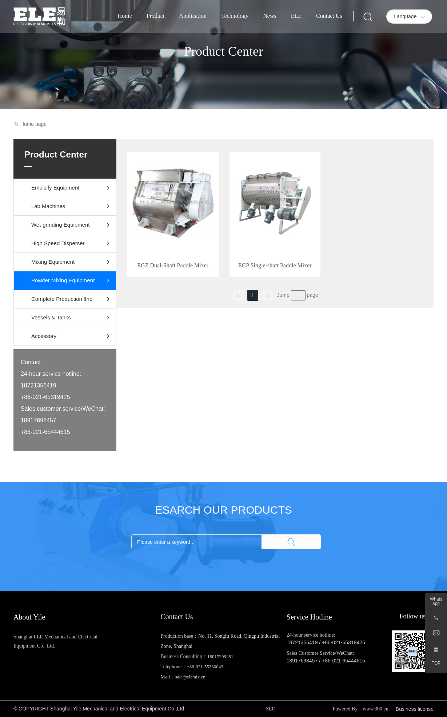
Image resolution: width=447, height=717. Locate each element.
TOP (436, 663)
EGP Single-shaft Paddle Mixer (275, 265)
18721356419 (302, 642)
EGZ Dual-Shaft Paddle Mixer (172, 265)
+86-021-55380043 (205, 666)
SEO (270, 709)
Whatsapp (436, 601)
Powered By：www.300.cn (360, 709)
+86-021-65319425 (343, 642)
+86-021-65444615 (343, 661)
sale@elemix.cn (190, 677)
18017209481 (220, 656)
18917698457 (302, 661)
